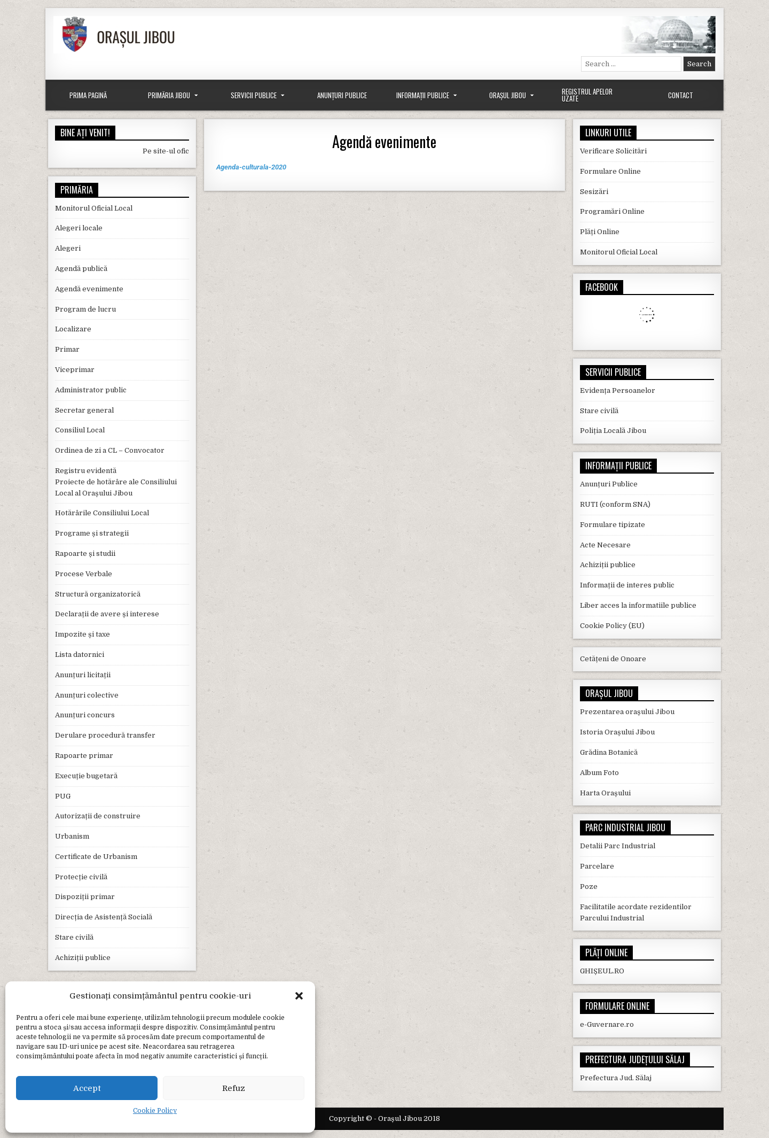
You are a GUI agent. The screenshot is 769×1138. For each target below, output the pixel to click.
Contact (680, 95)
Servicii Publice (254, 95)
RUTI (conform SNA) (615, 504)
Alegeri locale (79, 228)
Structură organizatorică (97, 594)
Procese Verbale (83, 574)
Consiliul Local (80, 430)
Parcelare (597, 866)
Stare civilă (74, 937)
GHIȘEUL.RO (602, 971)
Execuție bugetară (86, 776)
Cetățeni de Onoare (613, 659)
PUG (62, 796)
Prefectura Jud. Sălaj (616, 1078)
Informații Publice (422, 95)
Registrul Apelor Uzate (587, 95)
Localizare (73, 329)
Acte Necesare (605, 545)
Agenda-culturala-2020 (251, 167)
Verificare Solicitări (613, 151)
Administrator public (91, 390)
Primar (67, 349)
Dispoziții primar (85, 897)
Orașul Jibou (507, 95)
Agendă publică (81, 269)
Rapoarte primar (84, 756)
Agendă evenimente (384, 141)
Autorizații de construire (97, 816)
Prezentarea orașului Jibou (627, 712)
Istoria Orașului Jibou (617, 732)
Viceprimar (75, 370)
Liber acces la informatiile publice (638, 605)
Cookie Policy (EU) (612, 626)
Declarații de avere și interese (107, 614)
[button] (299, 995)
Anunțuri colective (87, 695)
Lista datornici (79, 655)
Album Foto (599, 773)
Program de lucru (85, 309)
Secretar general (84, 410)
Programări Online (612, 211)
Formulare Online (610, 171)
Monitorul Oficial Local (93, 208)
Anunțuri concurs (85, 715)
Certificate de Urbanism (96, 857)
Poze (589, 886)
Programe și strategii (92, 533)
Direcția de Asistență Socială (103, 917)
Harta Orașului (605, 793)
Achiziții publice (83, 958)
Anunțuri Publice (342, 95)
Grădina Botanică (609, 752)
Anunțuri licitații (83, 675)
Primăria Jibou (169, 95)
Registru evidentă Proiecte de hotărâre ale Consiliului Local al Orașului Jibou (116, 482)
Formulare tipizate (612, 525)
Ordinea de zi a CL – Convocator (109, 450)
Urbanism (72, 836)
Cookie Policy (155, 1110)
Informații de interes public (627, 585)
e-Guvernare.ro (607, 1024)
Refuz (233, 1088)
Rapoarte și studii (85, 553)
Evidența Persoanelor (617, 390)
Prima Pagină (88, 95)
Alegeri (68, 248)
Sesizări (594, 192)
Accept (87, 1088)
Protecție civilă (81, 877)
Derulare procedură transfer (105, 735)
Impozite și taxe (82, 634)
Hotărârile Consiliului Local (102, 513)
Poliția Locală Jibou (613, 431)
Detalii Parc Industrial (617, 846)
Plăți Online (599, 232)
